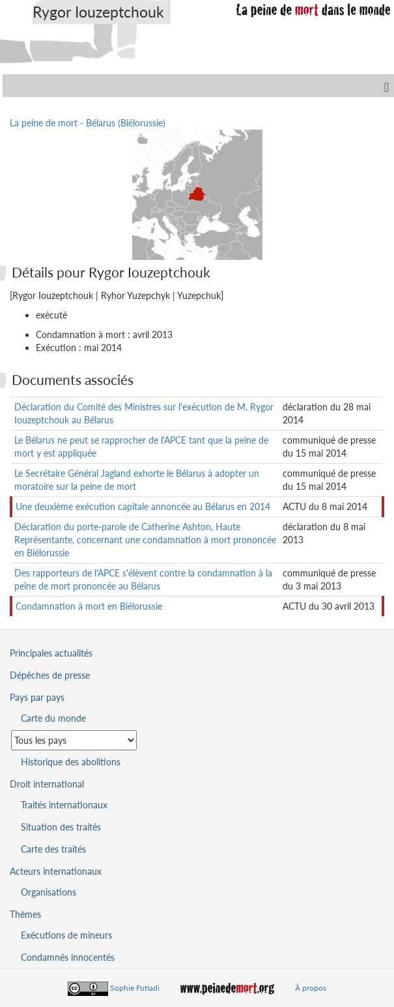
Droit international (47, 783)
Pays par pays (37, 697)
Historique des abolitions (70, 761)
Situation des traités (61, 826)
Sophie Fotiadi (135, 988)
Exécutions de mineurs (66, 935)
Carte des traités (53, 849)
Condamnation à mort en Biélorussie (89, 606)
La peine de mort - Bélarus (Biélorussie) (87, 122)
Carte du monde (53, 718)
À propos (310, 988)
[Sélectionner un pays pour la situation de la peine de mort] (74, 740)
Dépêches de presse (50, 675)
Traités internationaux (64, 804)
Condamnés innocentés (68, 957)
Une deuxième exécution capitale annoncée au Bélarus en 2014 (143, 506)
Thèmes (25, 914)
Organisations (48, 892)
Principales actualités (51, 653)
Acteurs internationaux (56, 871)
